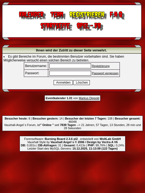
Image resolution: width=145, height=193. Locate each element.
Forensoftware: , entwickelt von (72, 138)
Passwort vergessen (105, 73)
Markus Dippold (89, 98)
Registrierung (100, 66)
